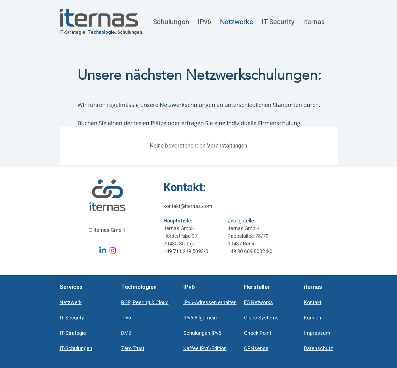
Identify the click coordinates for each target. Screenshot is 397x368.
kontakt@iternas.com (187, 206)
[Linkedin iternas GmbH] (102, 250)
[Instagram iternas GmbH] (112, 250)
